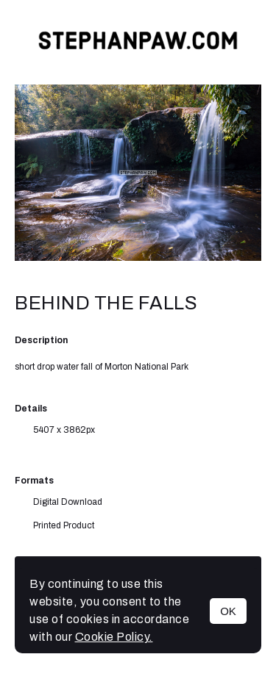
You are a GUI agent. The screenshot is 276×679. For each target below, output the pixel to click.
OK (228, 611)
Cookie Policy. (114, 636)
